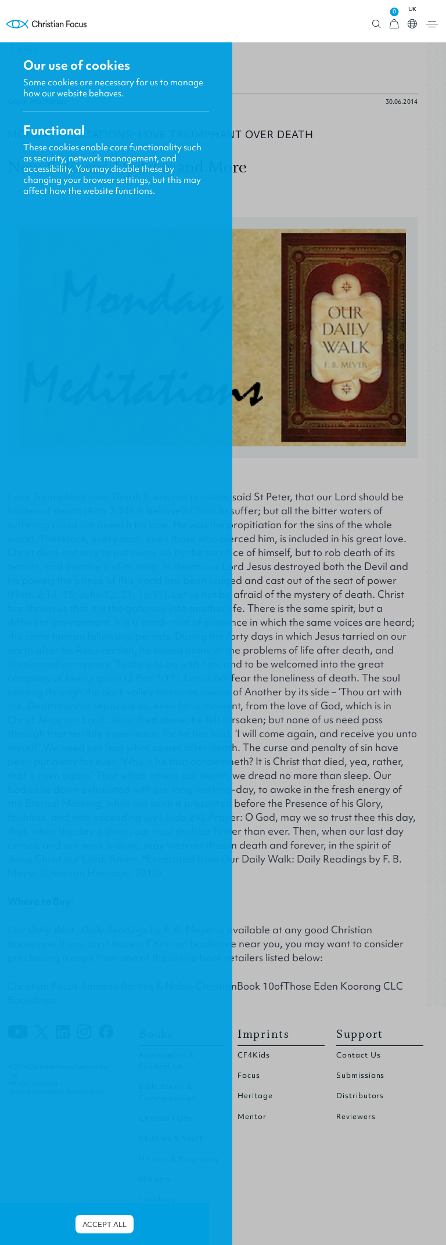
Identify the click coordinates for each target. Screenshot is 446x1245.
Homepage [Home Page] (46, 24)
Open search (376, 24)
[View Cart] (394, 24)
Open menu (432, 24)
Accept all (104, 1224)
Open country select (412, 23)
